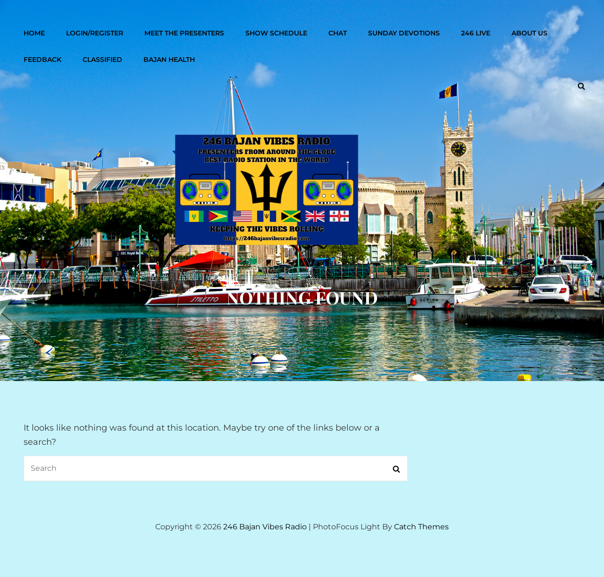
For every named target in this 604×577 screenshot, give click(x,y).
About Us (529, 33)
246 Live (475, 33)
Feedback (42, 59)
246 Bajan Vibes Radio (265, 526)
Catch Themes (421, 526)
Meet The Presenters (184, 33)
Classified (102, 59)
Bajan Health (169, 59)
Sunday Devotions (404, 33)
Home (34, 33)
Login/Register (94, 33)
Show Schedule (276, 33)
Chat (337, 33)
